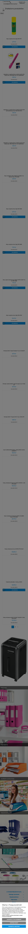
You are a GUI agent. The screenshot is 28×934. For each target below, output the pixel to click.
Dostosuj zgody (14, 922)
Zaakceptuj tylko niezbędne (14, 919)
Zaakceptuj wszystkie (14, 926)
